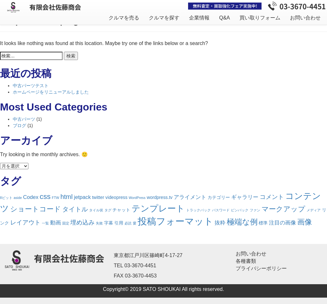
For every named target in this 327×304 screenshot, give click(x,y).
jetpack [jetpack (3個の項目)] (82, 197)
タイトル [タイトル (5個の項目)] (75, 209)
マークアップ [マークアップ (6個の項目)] (283, 209)
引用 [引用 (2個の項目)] (118, 222)
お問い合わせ (305, 17)
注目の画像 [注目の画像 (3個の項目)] (282, 223)
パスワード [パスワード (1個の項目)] (221, 210)
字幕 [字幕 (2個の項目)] (108, 222)
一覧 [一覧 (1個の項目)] (45, 223)
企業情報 (199, 17)
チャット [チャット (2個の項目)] (121, 209)
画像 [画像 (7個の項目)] (304, 222)
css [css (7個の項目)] (45, 196)
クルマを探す (164, 17)
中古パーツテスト (31, 85)
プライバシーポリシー (261, 268)
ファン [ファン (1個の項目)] (255, 210)
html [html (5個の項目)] (66, 196)
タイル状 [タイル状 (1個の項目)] (96, 210)
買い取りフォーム (260, 17)
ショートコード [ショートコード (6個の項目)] (35, 209)
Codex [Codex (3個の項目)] (30, 197)
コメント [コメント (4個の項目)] (272, 197)
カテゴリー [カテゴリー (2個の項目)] (219, 197)
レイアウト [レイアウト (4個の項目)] (25, 222)
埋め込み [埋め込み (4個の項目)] (82, 222)
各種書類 (246, 261)
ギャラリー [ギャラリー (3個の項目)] (244, 197)
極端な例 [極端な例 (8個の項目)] (242, 222)
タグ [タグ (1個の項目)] (107, 210)
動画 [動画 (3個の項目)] (55, 223)
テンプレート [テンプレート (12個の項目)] (158, 208)
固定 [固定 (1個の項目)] (65, 223)
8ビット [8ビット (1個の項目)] (6, 198)
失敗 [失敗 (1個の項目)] (99, 223)
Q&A (224, 17)
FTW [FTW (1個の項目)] (55, 198)
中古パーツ (24, 119)
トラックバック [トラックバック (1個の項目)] (198, 210)
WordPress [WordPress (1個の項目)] (137, 198)
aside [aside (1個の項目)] (18, 198)
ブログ (19, 125)
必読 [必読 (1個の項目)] (128, 223)
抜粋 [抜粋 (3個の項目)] (220, 223)
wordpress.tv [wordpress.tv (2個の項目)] (159, 197)
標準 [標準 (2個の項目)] (263, 222)
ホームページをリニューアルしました (51, 92)
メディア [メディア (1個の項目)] (314, 210)
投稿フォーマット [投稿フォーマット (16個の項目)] (175, 221)
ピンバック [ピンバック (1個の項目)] (239, 210)
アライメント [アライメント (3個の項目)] (190, 197)
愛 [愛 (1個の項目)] (134, 223)
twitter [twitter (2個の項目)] (98, 197)
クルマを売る (124, 17)
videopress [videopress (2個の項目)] (116, 197)
